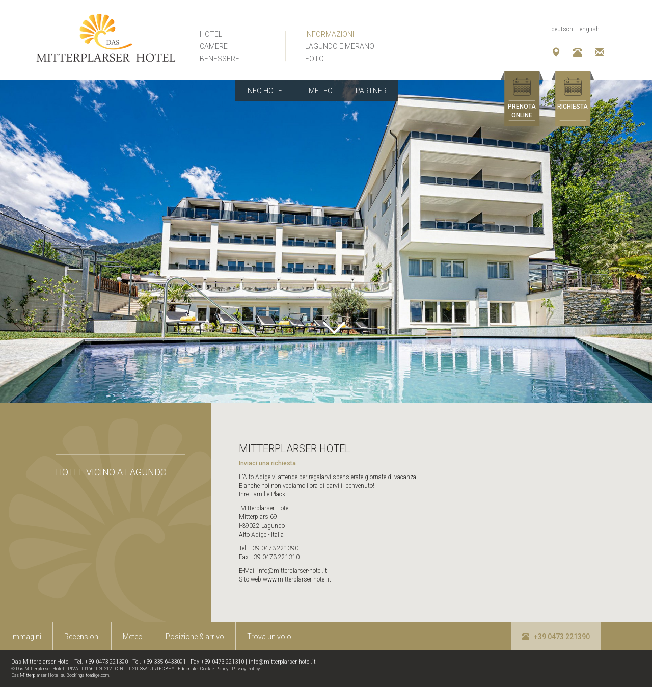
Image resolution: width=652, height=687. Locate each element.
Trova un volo (269, 636)
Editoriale (188, 668)
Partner (371, 91)
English (590, 29)
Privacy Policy (246, 668)
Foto (314, 59)
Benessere (219, 59)
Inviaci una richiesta (267, 463)
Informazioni (329, 34)
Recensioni (82, 636)
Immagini (26, 636)
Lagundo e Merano (339, 46)
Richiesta (572, 106)
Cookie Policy (214, 668)
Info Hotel (266, 91)
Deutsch (562, 29)
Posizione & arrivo (195, 636)
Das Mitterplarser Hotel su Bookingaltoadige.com (60, 675)
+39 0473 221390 (556, 636)
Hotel (211, 34)
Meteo (321, 91)
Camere (214, 46)
